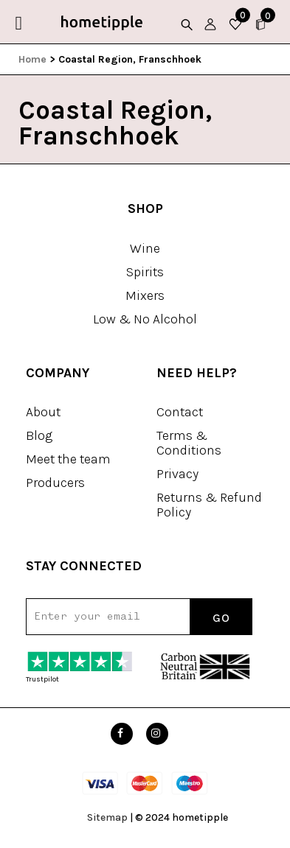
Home (32, 59)
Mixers (145, 295)
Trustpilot (42, 679)
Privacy (177, 473)
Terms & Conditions (188, 443)
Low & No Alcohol (145, 319)
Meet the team (68, 459)
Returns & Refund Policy (209, 504)
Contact (179, 411)
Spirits (145, 271)
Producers (55, 482)
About (43, 411)
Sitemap (107, 817)
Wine (145, 248)
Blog (39, 435)
